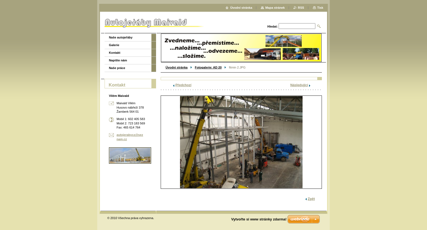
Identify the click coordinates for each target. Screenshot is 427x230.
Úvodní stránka (177, 67)
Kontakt (114, 52)
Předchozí (183, 85)
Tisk (320, 7)
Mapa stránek (275, 7)
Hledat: (272, 26)
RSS (301, 7)
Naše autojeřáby (120, 37)
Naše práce (117, 68)
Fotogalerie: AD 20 (208, 67)
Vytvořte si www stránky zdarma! (258, 219)
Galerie (114, 45)
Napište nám (118, 60)
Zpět (311, 199)
